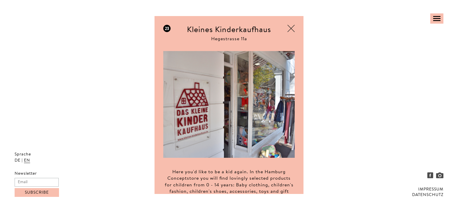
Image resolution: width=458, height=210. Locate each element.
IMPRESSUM (430, 190)
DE (17, 161)
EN (27, 161)
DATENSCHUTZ (427, 195)
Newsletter (26, 174)
